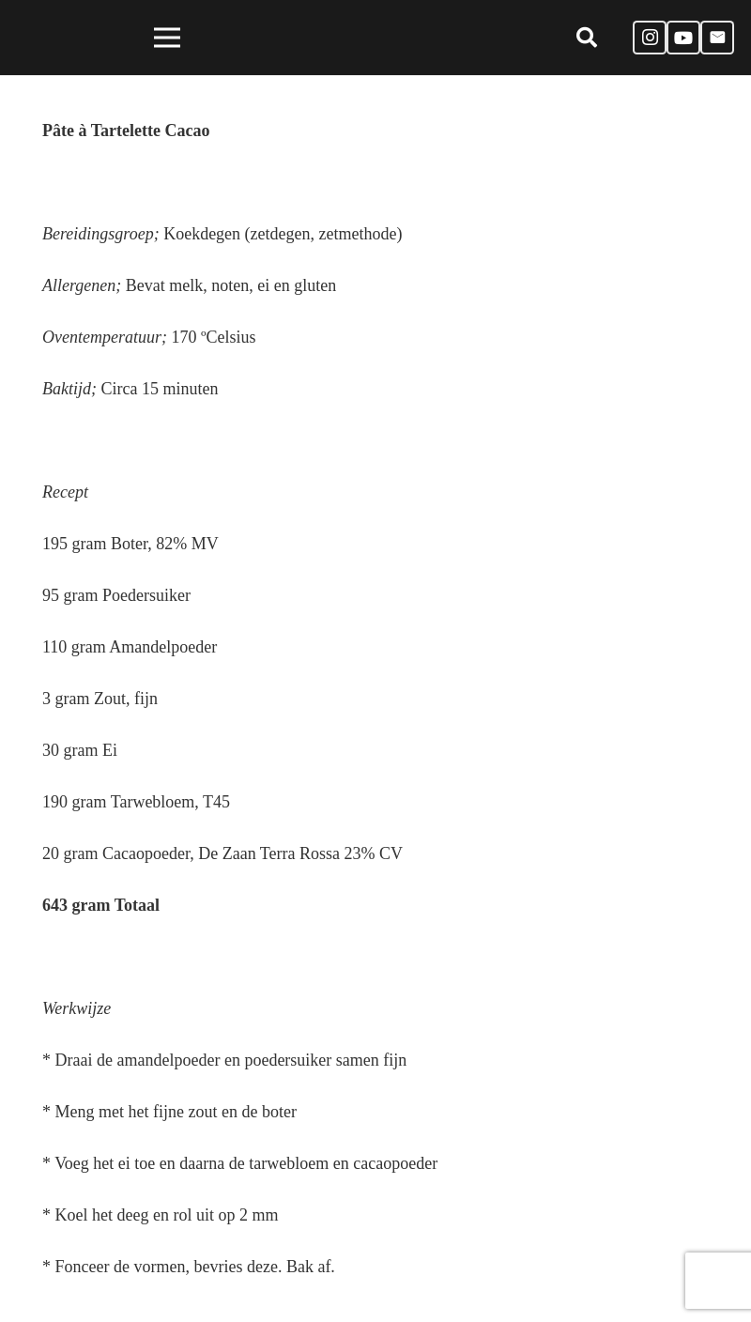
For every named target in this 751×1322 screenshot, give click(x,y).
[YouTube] (683, 37)
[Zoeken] (585, 37)
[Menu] (166, 37)
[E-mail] (717, 37)
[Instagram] (650, 37)
